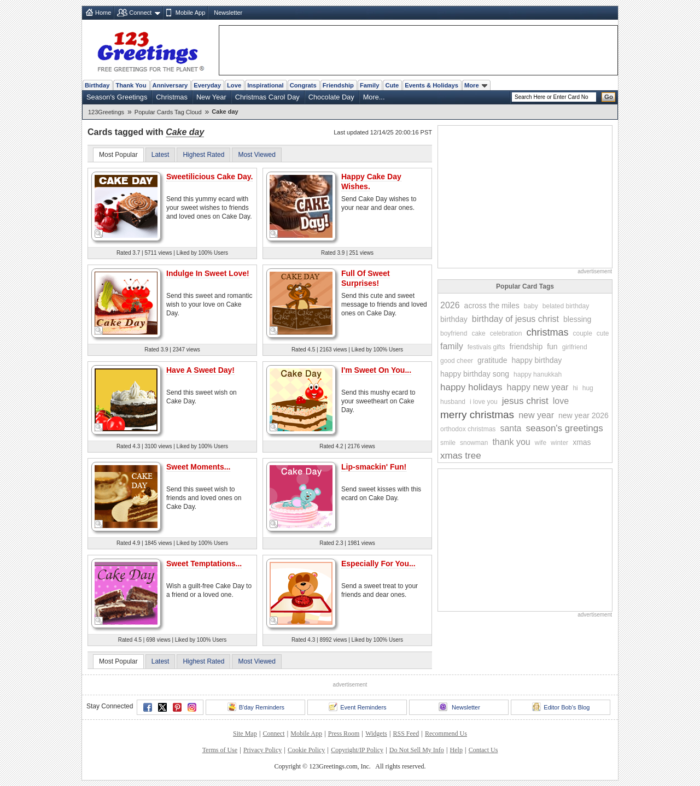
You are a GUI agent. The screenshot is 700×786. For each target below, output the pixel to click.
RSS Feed (406, 733)
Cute (392, 85)
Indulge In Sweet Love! (207, 273)
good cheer (456, 361)
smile (448, 443)
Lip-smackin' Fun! (373, 466)
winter (559, 443)
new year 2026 (583, 415)
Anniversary (170, 85)
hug (587, 388)
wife (540, 443)
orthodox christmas (467, 429)
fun (552, 346)
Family (369, 85)
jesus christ (525, 401)
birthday (454, 319)
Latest (160, 155)
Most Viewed (256, 155)
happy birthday (537, 360)
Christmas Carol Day (267, 97)
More (475, 85)
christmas (547, 332)
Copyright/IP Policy (357, 750)
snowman (474, 443)
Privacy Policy (262, 750)
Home (103, 12)
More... (374, 97)
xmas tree (460, 455)
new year (536, 415)
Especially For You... (378, 563)
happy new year (537, 387)
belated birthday (565, 306)
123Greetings (106, 112)
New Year (211, 97)
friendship (525, 346)
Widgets (376, 733)
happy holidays (471, 387)
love (561, 401)
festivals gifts (486, 347)
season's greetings (564, 428)
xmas (582, 442)
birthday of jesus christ (515, 319)
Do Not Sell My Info (416, 750)
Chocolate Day (331, 97)
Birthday (97, 85)
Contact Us (483, 750)
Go (608, 96)
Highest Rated (203, 155)
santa (510, 428)
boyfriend (453, 333)
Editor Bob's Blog (561, 706)
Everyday (207, 85)
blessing (577, 319)
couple (582, 333)
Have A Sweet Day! (200, 370)
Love (234, 85)
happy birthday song (474, 373)
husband (452, 402)
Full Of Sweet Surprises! (365, 278)
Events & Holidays (431, 85)
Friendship (338, 85)
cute (603, 333)
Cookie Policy (306, 750)
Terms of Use (219, 750)
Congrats (303, 85)
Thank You (130, 85)
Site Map (245, 733)
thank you (511, 442)
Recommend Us (446, 733)
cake (478, 333)
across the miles (492, 305)
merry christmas (477, 414)
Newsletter (228, 12)
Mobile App (190, 12)
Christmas (172, 97)
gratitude (492, 360)
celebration (506, 333)
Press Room (344, 733)
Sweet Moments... (198, 466)
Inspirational (265, 85)
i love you (484, 402)
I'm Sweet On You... (376, 370)
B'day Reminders (256, 706)
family (451, 346)
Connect (140, 12)
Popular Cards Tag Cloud (168, 112)
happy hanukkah (538, 374)
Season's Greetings (116, 97)
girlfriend (574, 347)
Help (456, 750)
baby (531, 306)
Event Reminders (357, 706)
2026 (450, 305)
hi (575, 388)
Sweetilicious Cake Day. (209, 176)
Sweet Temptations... (204, 563)
